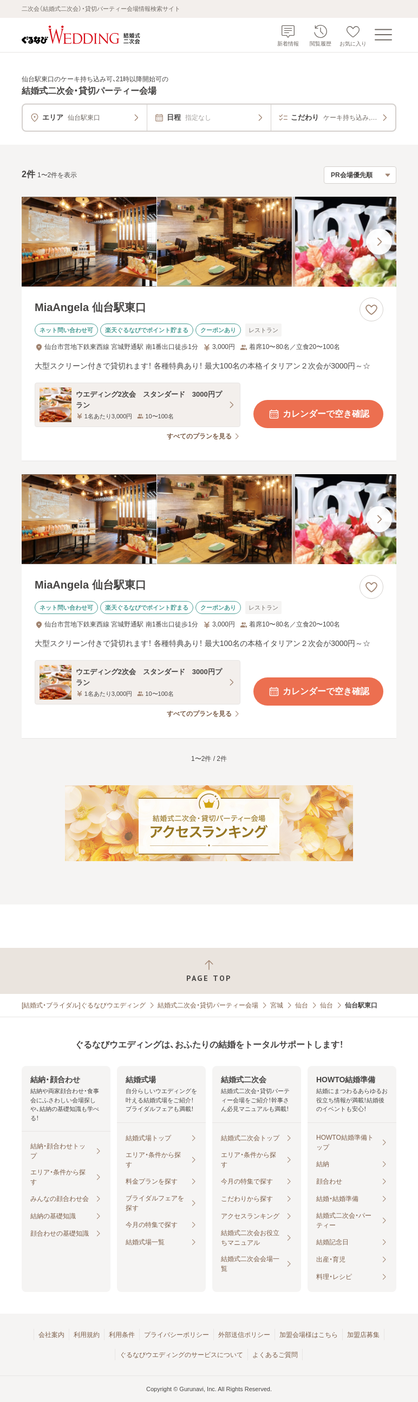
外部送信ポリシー (244, 1335)
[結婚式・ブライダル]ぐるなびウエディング (84, 1005)
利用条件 (122, 1335)
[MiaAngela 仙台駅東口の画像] (209, 242)
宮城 (276, 1005)
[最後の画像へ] (379, 242)
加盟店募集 (363, 1335)
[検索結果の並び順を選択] (360, 175)
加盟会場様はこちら (308, 1335)
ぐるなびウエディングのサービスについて (181, 1355)
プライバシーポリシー (176, 1335)
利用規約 (87, 1335)
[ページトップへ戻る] (209, 971)
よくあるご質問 (275, 1355)
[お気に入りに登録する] (371, 309)
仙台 (301, 1005)
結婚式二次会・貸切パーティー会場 (208, 1005)
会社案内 (51, 1335)
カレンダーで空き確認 (318, 414)
